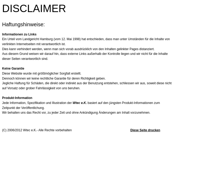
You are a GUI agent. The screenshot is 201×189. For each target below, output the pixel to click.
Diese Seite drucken (145, 130)
